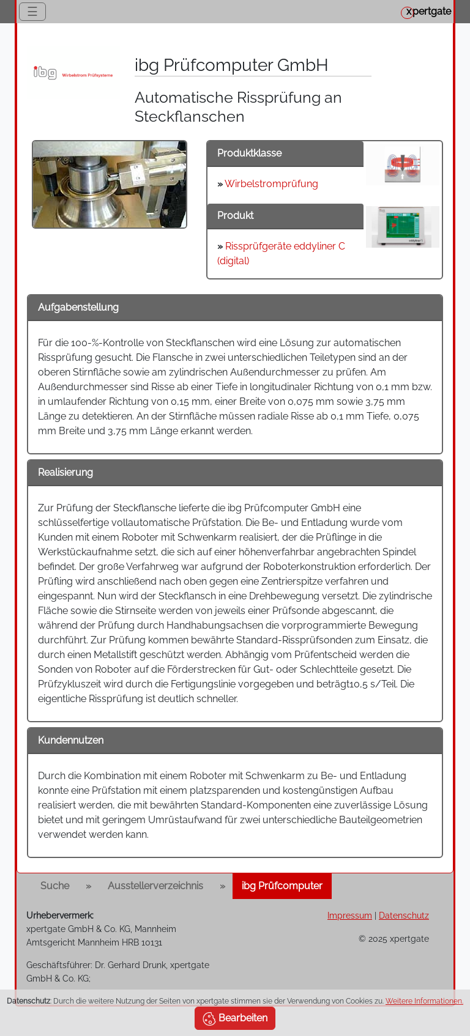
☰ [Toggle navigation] (32, 11)
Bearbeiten (235, 1019)
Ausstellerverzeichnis (155, 886)
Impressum (349, 915)
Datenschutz (404, 915)
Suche (54, 886)
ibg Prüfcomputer (282, 886)
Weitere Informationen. (424, 1001)
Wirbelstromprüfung (271, 184)
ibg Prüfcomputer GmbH (232, 65)
